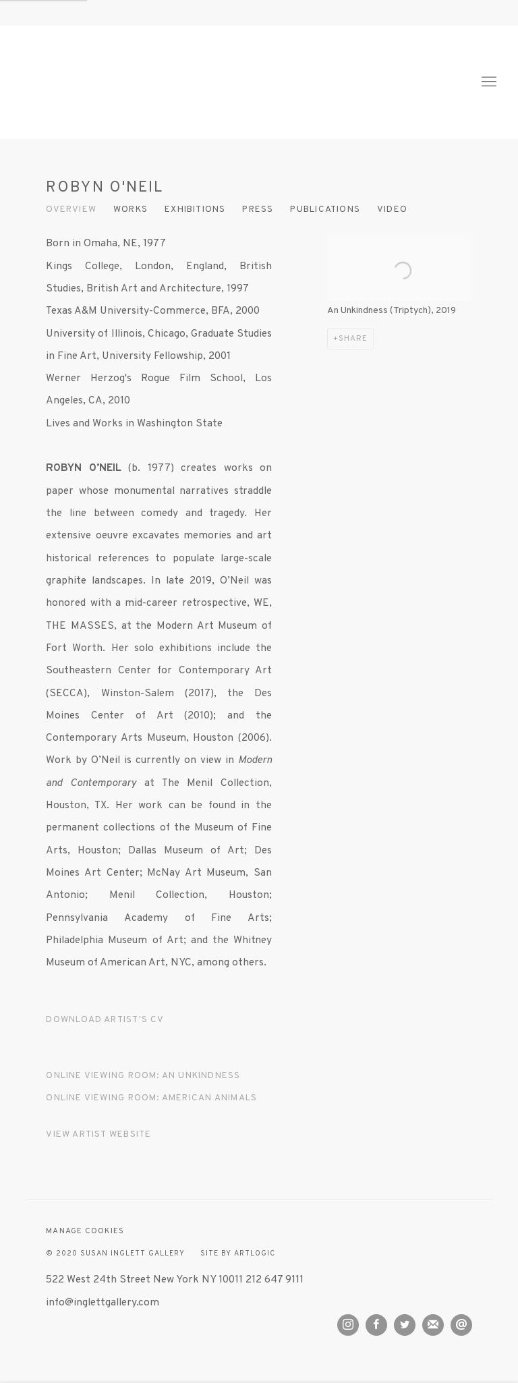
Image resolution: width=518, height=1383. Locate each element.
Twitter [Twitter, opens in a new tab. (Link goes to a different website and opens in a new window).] (404, 1325)
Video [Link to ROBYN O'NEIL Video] (392, 209)
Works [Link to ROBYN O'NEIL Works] (130, 209)
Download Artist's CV (112, 1022)
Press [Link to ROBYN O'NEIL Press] (257, 209)
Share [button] (353, 339)
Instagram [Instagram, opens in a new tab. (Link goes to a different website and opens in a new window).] (348, 1325)
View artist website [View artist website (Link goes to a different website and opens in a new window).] (98, 1134)
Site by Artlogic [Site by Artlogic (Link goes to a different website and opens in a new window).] (237, 1253)
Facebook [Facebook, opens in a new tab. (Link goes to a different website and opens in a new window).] (376, 1325)
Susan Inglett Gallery (141, 82)
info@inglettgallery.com (102, 1302)
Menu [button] (488, 82)
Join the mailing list (433, 1325)
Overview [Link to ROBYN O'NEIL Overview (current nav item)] (71, 209)
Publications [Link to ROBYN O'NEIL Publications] (325, 209)
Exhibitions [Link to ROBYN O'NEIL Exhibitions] (195, 209)
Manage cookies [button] (85, 1231)
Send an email (461, 1325)
